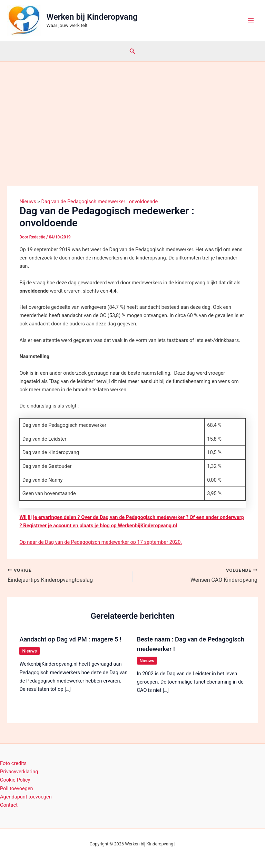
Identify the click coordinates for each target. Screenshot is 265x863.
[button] (132, 51)
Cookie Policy (15, 780)
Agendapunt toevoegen (26, 797)
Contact (9, 805)
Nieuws (29, 651)
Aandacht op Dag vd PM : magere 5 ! (70, 639)
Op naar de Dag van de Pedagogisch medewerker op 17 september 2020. (100, 542)
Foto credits (13, 763)
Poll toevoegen (16, 788)
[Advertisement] (132, 113)
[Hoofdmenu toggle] (251, 20)
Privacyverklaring (19, 771)
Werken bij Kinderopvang (92, 17)
